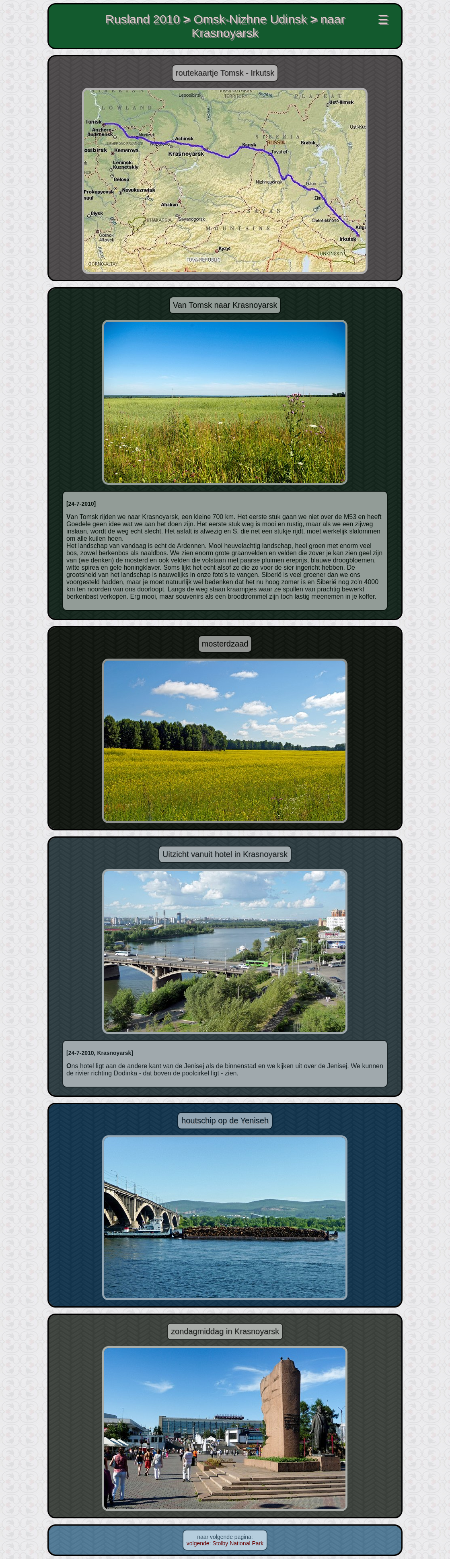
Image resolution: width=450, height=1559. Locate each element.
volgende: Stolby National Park (225, 1543)
